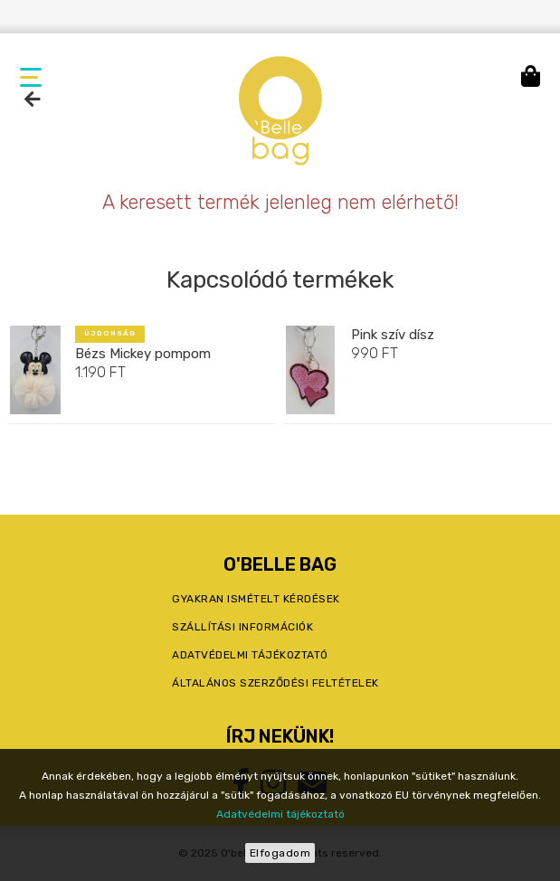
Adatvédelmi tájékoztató (280, 814)
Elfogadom (280, 853)
